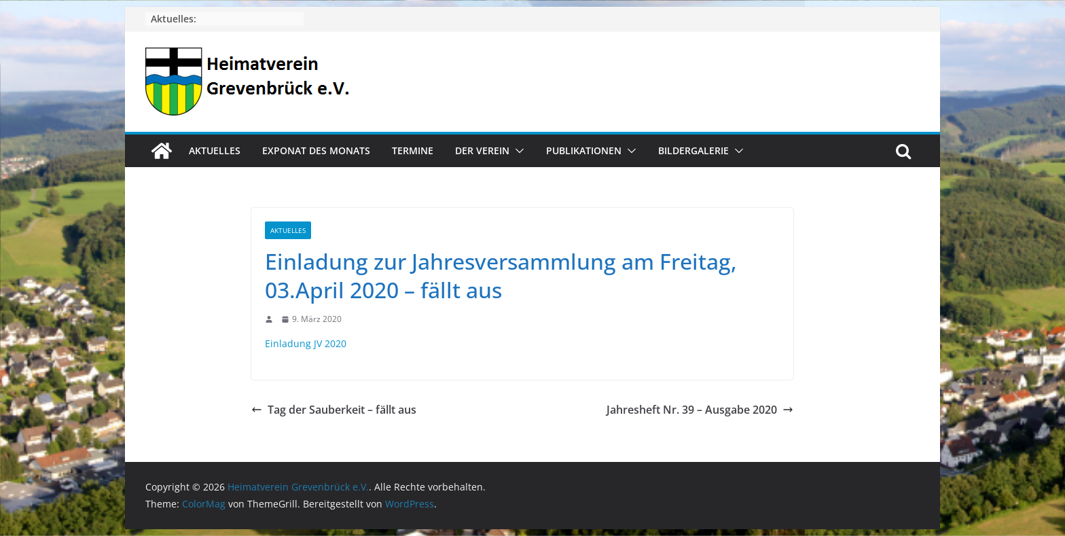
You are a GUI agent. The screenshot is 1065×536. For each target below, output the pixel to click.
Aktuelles (214, 150)
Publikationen (583, 150)
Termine (412, 150)
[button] (516, 150)
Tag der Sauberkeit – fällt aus (333, 409)
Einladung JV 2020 (305, 343)
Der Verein (482, 150)
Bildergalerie (693, 150)
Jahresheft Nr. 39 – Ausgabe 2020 (700, 409)
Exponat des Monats (316, 150)
